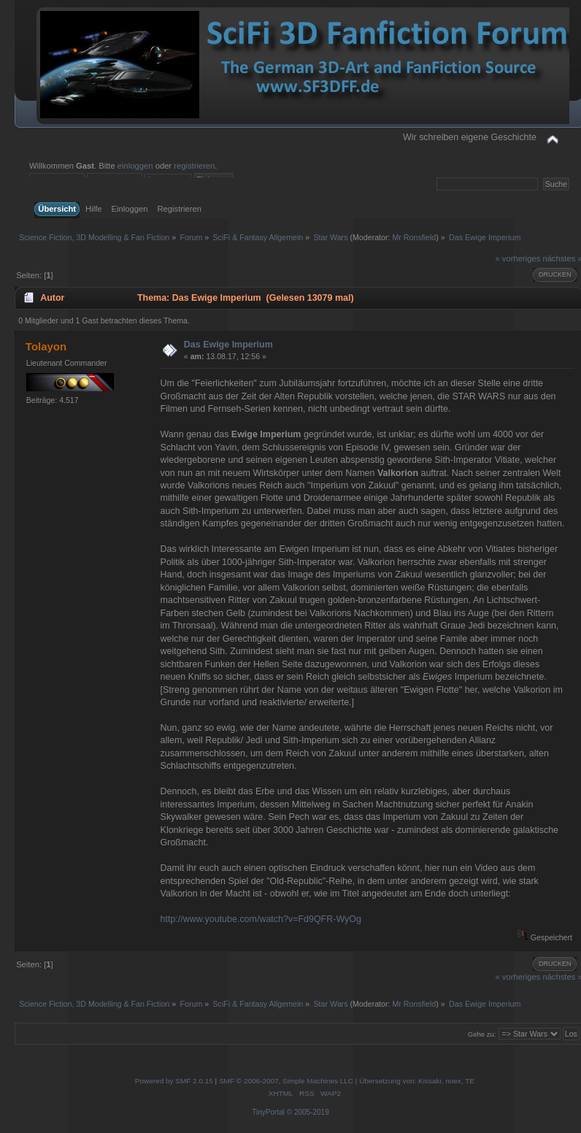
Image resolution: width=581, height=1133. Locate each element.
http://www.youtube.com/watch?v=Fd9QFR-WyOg (261, 919)
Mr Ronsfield (414, 237)
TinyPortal (268, 1112)
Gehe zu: (482, 1034)
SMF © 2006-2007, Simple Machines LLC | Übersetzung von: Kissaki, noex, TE (346, 1081)
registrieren (194, 165)
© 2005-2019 (308, 1112)
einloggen (135, 165)
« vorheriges (518, 258)
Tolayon (46, 346)
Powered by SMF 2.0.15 (174, 1081)
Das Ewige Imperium (228, 344)
